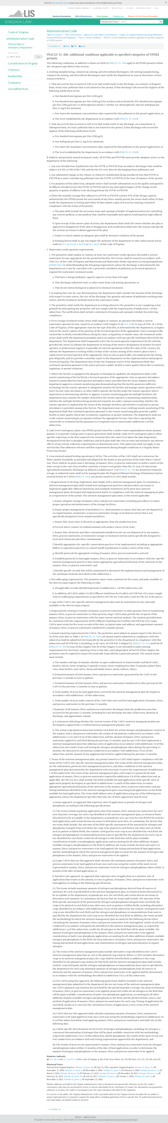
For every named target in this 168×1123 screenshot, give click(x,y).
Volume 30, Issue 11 (148, 1073)
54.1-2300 (129, 324)
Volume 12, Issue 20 (84, 1067)
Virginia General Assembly (79, 8)
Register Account (143, 8)
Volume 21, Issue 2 (73, 1070)
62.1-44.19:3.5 (69, 1059)
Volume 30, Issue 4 (108, 1073)
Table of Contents (54, 35)
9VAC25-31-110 (141, 643)
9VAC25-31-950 (58, 646)
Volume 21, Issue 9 (111, 1070)
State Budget (102, 16)
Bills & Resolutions (83, 16)
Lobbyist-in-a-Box (89, 1117)
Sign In (135, 1120)
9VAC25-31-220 (128, 118)
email (82, 46)
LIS (23, 13)
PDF (74, 46)
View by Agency (16, 44)
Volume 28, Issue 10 (69, 1073)
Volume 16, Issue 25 (144, 1067)
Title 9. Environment (73, 35)
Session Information (62, 16)
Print (66, 46)
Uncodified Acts (18, 89)
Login (156, 8)
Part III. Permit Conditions (90, 38)
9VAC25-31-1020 (92, 636)
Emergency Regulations (20, 47)
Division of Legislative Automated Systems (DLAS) (115, 1120)
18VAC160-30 (57, 264)
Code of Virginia (18, 32)
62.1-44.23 (79, 244)
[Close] (166, 2)
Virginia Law (118, 16)
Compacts (14, 82)
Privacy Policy (118, 8)
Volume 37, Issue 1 (107, 1076)
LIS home (129, 8)
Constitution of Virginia (23, 63)
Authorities (15, 76)
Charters (13, 69)
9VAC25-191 (82, 476)
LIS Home (78, 1117)
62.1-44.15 (66, 244)
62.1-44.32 (94, 244)
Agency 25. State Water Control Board (100, 35)
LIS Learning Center (60, 3)
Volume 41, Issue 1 (72, 1079)
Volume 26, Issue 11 (149, 1070)
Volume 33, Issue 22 (73, 1076)
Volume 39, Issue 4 (143, 1076)
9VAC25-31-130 (127, 469)
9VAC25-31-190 (117, 63)
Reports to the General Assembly (143, 16)
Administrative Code (110, 22)
